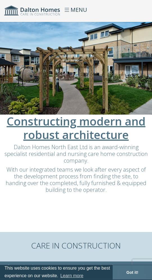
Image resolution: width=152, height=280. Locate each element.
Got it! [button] (132, 272)
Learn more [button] (71, 275)
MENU (76, 9)
